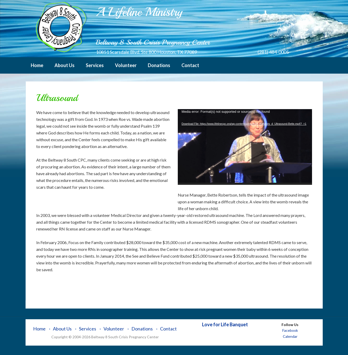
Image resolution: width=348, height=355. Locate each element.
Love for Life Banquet (225, 324)
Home (39, 329)
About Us (62, 329)
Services (87, 329)
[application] (245, 147)
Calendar (290, 336)
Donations (142, 329)
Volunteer (113, 329)
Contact (168, 329)
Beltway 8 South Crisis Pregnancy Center (61, 27)
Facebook (290, 330)
